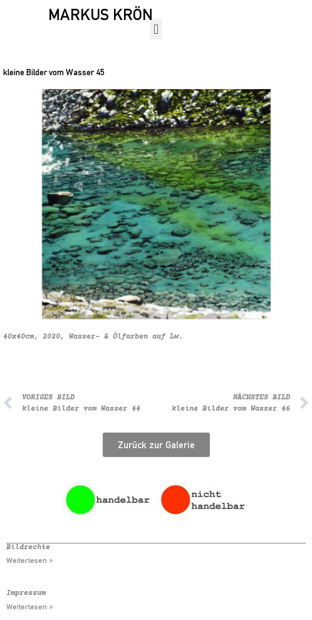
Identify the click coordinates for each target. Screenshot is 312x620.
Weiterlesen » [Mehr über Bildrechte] (29, 560)
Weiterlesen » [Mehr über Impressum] (29, 606)
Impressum (26, 593)
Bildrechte (28, 548)
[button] (156, 29)
